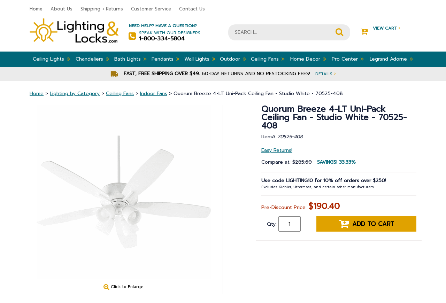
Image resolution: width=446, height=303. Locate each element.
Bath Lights (130, 59)
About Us (61, 9)
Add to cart (366, 223)
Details (325, 73)
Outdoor (233, 59)
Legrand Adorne (391, 59)
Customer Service (151, 9)
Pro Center (348, 59)
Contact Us (192, 9)
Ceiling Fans (268, 59)
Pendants (165, 59)
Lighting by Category (75, 93)
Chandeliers (92, 59)
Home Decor (308, 59)
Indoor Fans (153, 93)
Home (36, 9)
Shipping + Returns (101, 9)
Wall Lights (199, 59)
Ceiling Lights (51, 59)
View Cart (380, 28)
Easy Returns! (276, 150)
